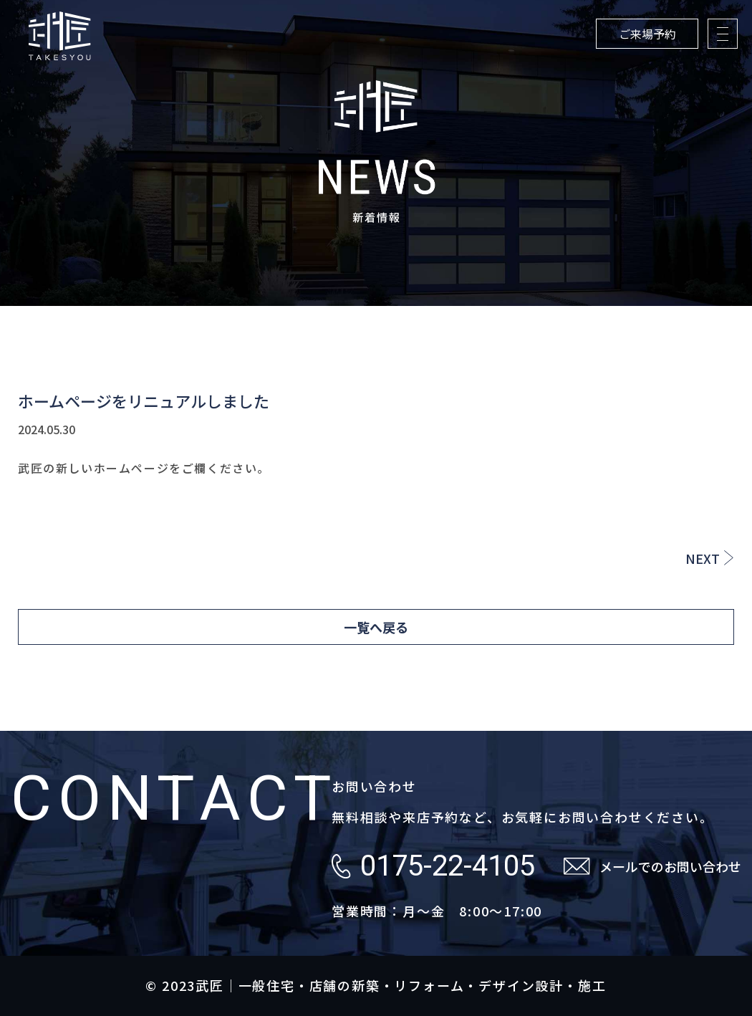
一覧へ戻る (376, 627)
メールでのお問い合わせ (670, 866)
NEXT (702, 558)
